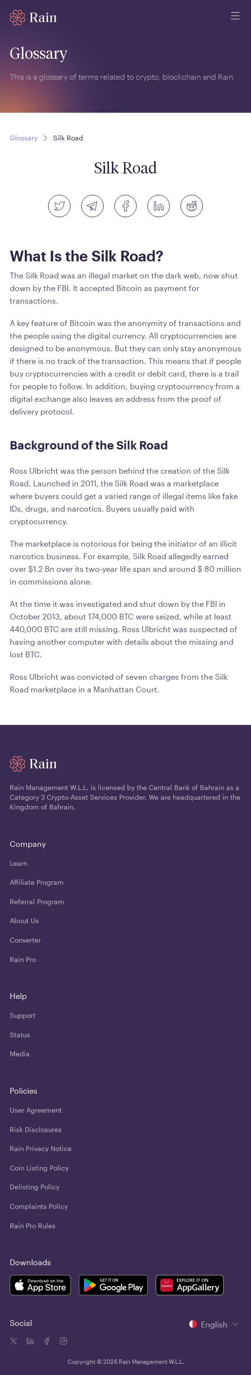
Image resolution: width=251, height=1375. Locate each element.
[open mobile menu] (235, 17)
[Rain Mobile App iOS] (40, 1287)
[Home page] (33, 17)
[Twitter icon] (14, 1342)
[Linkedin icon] (29, 1342)
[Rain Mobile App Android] (113, 1287)
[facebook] (125, 206)
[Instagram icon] (62, 1342)
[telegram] (92, 206)
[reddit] (191, 206)
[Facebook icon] (46, 1342)
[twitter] (59, 206)
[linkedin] (158, 206)
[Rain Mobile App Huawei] (190, 1287)
